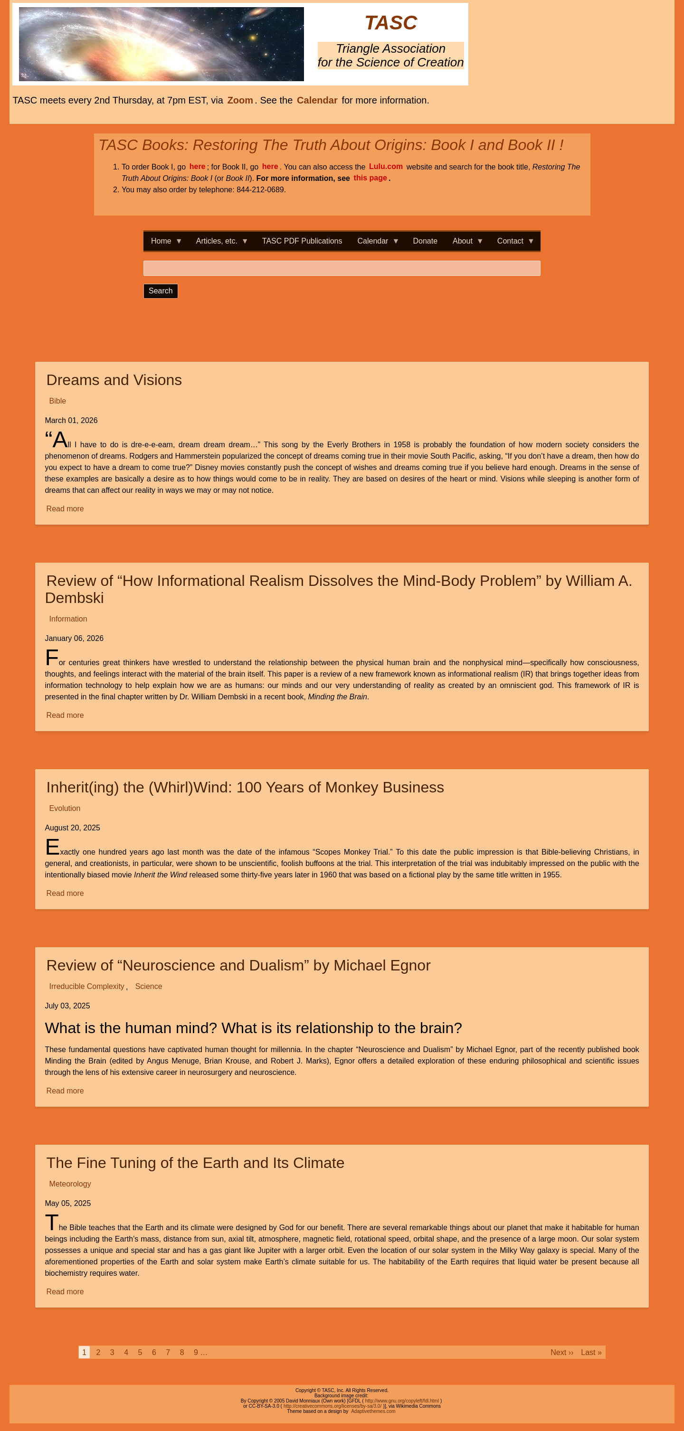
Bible (57, 401)
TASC (390, 23)
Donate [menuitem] (425, 241)
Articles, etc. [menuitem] (219, 244)
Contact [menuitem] (512, 244)
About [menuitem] (464, 244)
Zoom (240, 100)
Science (148, 987)
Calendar (317, 100)
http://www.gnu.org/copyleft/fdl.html (402, 1400)
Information (68, 619)
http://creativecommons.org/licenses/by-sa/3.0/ (332, 1406)
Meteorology (70, 1184)
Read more (66, 509)
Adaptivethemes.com (373, 1411)
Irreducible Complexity (86, 987)
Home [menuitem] (163, 244)
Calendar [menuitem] (375, 244)
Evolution (65, 809)
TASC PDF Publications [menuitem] (302, 241)
